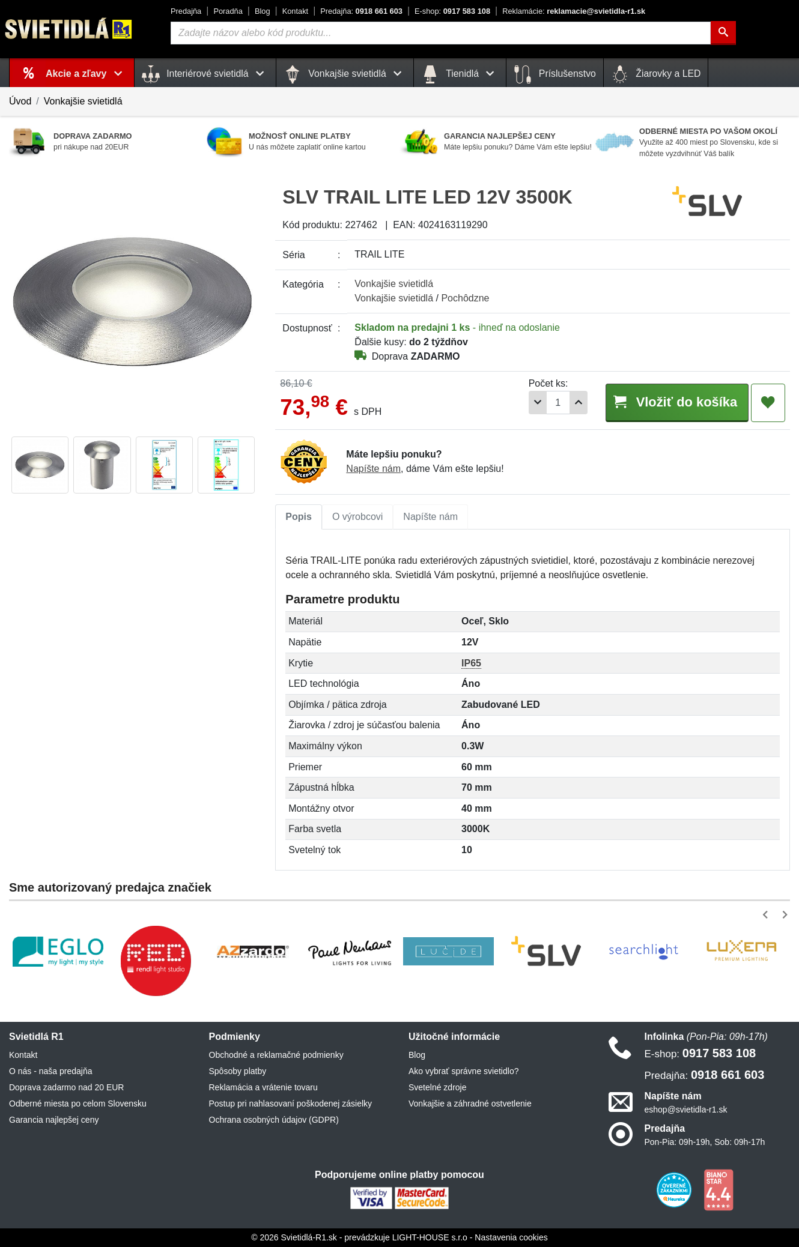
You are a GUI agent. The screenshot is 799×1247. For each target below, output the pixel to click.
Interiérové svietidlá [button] (205, 74)
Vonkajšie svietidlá (83, 101)
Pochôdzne (465, 298)
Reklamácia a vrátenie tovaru (263, 1087)
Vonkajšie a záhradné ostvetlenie (470, 1103)
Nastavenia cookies (511, 1237)
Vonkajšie (393, 284)
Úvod (20, 101)
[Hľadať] (723, 33)
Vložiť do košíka (674, 401)
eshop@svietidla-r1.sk (686, 1109)
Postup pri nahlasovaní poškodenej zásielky (290, 1103)
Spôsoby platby (238, 1071)
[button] (767, 914)
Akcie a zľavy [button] (86, 73)
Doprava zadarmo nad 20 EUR (66, 1087)
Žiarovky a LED (656, 74)
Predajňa (186, 11)
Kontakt (295, 11)
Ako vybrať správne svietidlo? (463, 1071)
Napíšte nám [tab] (430, 517)
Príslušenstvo (554, 74)
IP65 (471, 663)
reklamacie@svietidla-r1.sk (573, 11)
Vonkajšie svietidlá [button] (345, 74)
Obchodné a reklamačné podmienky (276, 1055)
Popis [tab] (298, 517)
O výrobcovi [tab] (357, 517)
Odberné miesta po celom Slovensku (78, 1103)
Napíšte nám (373, 468)
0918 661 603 (361, 11)
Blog (262, 11)
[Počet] (554, 402)
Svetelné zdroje (438, 1087)
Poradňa (227, 11)
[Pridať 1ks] (574, 402)
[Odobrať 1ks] (533, 402)
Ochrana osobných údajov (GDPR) (274, 1120)
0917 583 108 (452, 11)
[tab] (298, 517)
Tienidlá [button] (460, 74)
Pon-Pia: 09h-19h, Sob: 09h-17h (705, 1142)
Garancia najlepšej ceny (54, 1120)
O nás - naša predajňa (51, 1071)
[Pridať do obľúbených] (768, 403)
